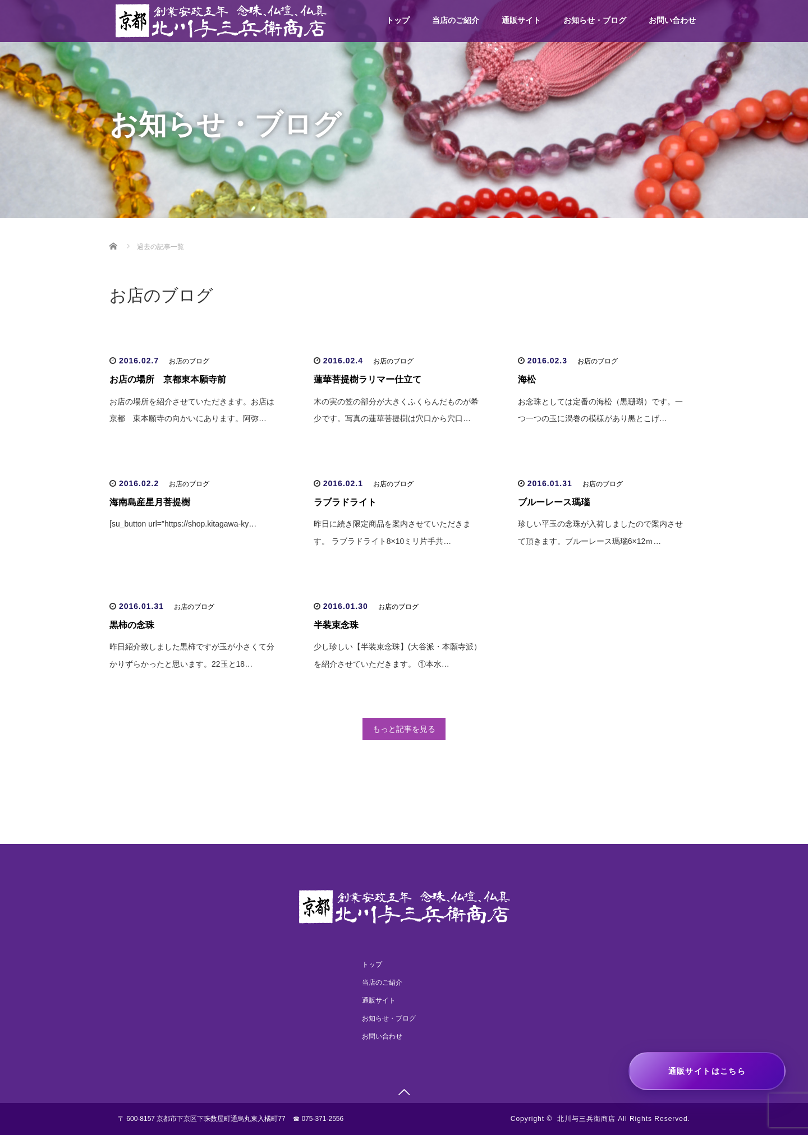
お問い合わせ (672, 20)
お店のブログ (189, 361)
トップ (398, 20)
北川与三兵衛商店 (586, 1119)
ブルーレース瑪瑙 (554, 502)
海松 (527, 379)
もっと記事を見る (404, 729)
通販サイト (521, 20)
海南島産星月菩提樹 (149, 502)
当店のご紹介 (455, 20)
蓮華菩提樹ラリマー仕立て (367, 379)
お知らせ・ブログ (594, 20)
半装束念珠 (336, 625)
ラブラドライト (345, 502)
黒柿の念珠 (131, 625)
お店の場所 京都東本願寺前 (167, 379)
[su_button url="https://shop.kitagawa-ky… (182, 523)
